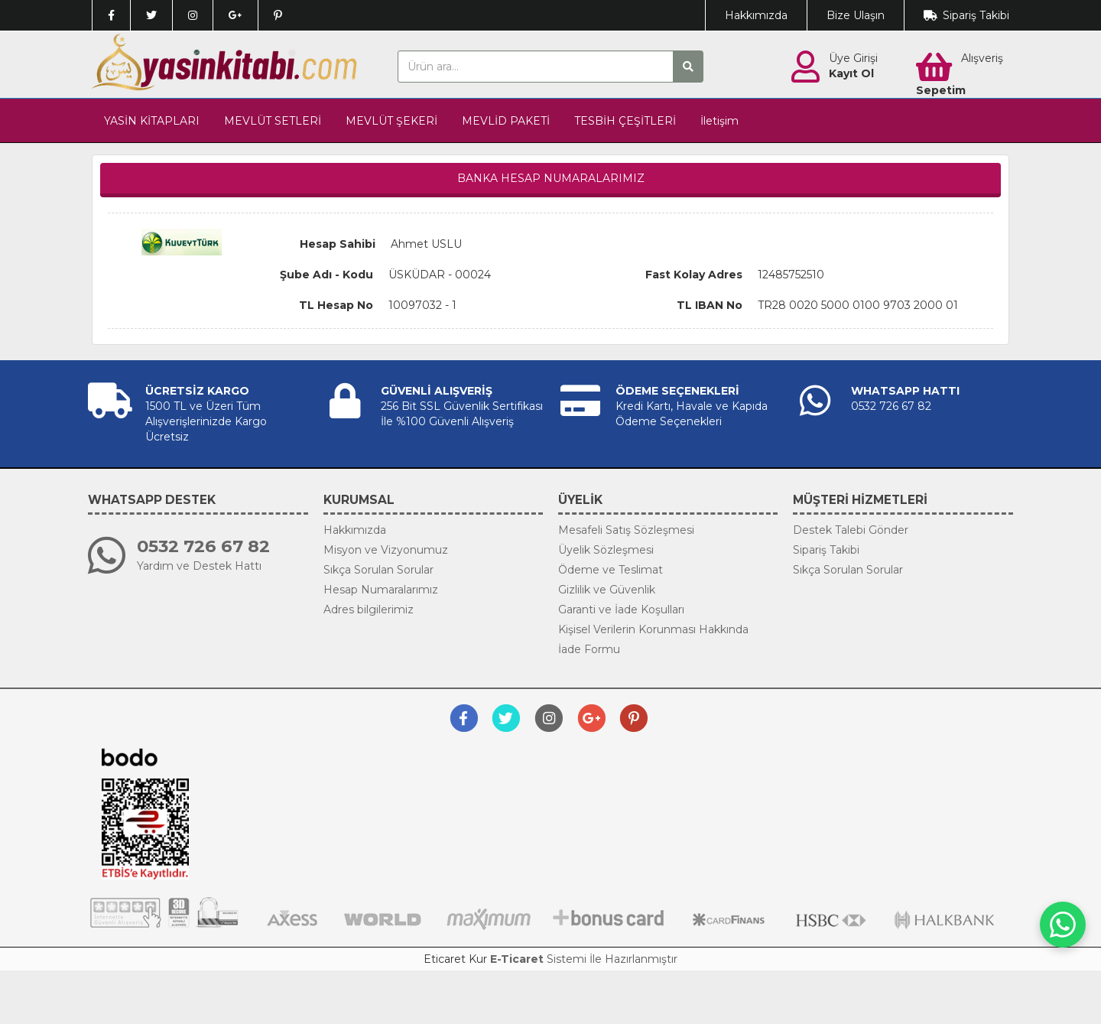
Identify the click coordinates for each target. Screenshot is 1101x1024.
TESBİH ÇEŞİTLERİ (625, 121)
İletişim (719, 121)
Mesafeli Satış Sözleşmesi (626, 530)
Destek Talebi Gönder (850, 530)
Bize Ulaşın (856, 15)
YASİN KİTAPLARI (152, 121)
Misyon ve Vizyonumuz (385, 550)
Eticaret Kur (455, 959)
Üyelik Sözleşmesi (606, 550)
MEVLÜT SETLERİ (272, 121)
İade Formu (589, 649)
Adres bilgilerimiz (368, 609)
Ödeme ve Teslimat (610, 570)
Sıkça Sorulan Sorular (378, 570)
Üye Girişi (853, 58)
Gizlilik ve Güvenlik (606, 590)
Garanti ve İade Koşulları (621, 609)
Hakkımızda (756, 15)
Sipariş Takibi (976, 15)
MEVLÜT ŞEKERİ (391, 121)
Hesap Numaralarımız (380, 590)
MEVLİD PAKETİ (506, 121)
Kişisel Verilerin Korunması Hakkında (653, 629)
